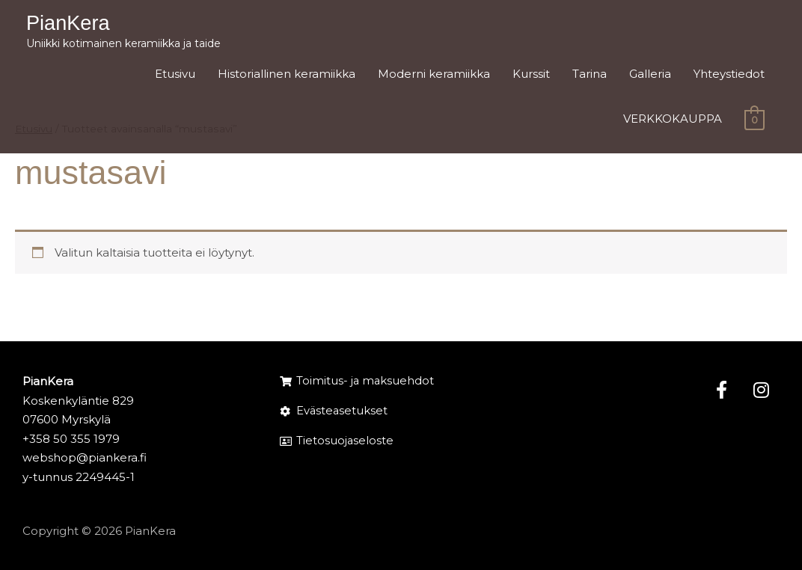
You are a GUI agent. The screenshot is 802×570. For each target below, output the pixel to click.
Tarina (589, 76)
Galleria (650, 76)
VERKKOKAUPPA (672, 121)
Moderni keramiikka (434, 76)
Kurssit (531, 76)
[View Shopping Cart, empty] (754, 121)
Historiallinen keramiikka (286, 76)
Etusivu (175, 76)
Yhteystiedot (729, 76)
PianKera (72, 24)
